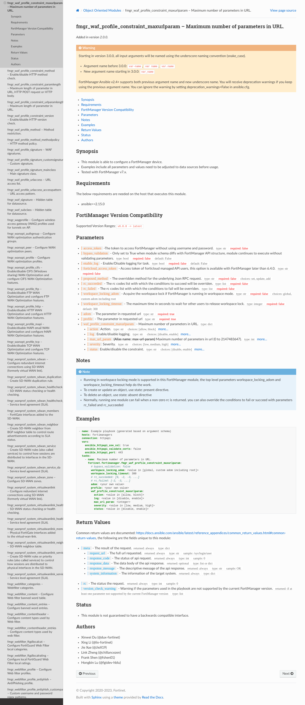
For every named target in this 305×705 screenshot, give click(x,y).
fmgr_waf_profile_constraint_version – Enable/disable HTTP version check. (30, 119)
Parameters (18, 34)
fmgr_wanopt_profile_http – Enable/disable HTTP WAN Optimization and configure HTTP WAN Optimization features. (29, 312)
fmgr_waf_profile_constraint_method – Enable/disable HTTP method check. (31, 74)
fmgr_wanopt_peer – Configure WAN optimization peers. (31, 249)
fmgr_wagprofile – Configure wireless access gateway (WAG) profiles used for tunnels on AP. (31, 223)
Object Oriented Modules (102, 10)
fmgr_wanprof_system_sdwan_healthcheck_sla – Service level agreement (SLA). (35, 402)
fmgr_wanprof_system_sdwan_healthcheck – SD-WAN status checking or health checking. (34, 391)
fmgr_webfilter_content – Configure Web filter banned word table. (30, 596)
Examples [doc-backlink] (88, 418)
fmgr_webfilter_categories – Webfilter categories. (25, 586)
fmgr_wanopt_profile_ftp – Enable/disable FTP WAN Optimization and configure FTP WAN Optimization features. (28, 294)
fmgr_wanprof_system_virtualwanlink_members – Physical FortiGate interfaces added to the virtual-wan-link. (35, 532)
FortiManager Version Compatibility (32, 28)
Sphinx (97, 697)
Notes (14, 40)
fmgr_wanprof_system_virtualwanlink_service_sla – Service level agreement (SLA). (35, 576)
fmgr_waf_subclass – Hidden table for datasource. (29, 211)
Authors (16, 64)
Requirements (19, 22)
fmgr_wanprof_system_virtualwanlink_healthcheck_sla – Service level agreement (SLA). (35, 520)
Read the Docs (152, 697)
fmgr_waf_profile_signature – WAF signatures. (29, 151)
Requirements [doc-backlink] (93, 183)
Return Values (19, 52)
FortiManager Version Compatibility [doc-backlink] (119, 215)
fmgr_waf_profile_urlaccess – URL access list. (29, 181)
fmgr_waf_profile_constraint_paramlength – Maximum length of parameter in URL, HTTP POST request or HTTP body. (34, 90)
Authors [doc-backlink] (85, 626)
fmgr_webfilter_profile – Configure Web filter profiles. (29, 671)
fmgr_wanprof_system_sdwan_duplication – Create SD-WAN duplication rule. (34, 378)
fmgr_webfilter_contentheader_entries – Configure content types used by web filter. (31, 632)
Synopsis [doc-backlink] (87, 151)
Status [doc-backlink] (83, 604)
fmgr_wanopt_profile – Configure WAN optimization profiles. (28, 259)
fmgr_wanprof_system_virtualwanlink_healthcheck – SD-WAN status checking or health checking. (35, 509)
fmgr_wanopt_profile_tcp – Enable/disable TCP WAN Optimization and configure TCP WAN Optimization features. (28, 347)
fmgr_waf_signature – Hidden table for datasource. (30, 201)
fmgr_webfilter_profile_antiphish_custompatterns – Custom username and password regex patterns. (35, 693)
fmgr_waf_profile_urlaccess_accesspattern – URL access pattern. (34, 191)
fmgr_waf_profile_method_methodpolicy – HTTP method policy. (33, 141)
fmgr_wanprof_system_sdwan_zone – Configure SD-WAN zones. (31, 479)
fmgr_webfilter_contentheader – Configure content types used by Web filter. (28, 618)
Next (287, 673)
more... (163, 329)
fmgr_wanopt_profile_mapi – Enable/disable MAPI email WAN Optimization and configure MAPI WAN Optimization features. (29, 330)
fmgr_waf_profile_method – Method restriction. (30, 131)
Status (15, 58)
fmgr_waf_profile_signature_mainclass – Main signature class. (31, 171)
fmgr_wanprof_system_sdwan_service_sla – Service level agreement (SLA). (33, 469)
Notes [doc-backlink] (83, 360)
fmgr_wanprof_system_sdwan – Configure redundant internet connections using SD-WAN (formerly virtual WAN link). (27, 365)
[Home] (77, 10)
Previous (87, 673)
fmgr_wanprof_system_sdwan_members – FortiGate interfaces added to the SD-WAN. (33, 414)
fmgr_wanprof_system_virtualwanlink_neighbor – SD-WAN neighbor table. (35, 544)
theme (118, 697)
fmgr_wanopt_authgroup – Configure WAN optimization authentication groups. (31, 237)
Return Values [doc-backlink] (93, 522)
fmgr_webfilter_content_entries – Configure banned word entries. (28, 606)
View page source (283, 10)
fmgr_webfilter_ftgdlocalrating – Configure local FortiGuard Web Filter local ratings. (28, 659)
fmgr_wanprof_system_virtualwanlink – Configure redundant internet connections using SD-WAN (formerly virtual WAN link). (31, 493)
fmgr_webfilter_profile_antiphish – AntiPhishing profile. (29, 681)
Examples (16, 46)
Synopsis (16, 16)
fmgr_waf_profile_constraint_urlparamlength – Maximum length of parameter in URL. (35, 106)
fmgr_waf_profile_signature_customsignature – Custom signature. (35, 161)
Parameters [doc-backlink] (90, 237)
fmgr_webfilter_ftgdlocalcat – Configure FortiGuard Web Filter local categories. (28, 645)
